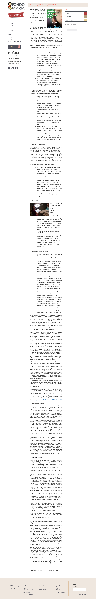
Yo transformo (69, 20)
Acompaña (41, 587)
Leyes (24, 588)
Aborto (10, 26)
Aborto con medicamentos (27, 592)
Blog (9, 33)
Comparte (73, 30)
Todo (67, 10)
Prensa (10, 35)
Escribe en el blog (43, 590)
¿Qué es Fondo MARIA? (13, 587)
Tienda (10, 37)
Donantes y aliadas (12, 588)
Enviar (82, 594)
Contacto (11, 40)
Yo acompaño (69, 17)
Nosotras (11, 23)
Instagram (16, 68)
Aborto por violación (28, 594)
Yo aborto (68, 13)
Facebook (9, 68)
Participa (11, 28)
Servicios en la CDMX (28, 590)
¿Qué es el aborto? (27, 587)
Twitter (12, 68)
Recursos (11, 30)
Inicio (10, 21)
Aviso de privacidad (14, 42)
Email (75, 587)
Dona (17, 47)
